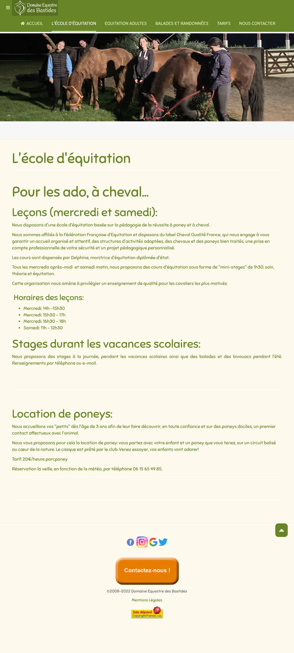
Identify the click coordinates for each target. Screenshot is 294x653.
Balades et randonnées (181, 23)
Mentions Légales (147, 600)
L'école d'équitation (74, 23)
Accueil (32, 23)
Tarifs (224, 23)
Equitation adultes (126, 23)
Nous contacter (257, 23)
